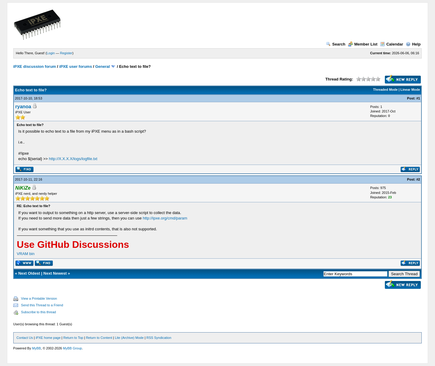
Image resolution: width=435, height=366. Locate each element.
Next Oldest (29, 273)
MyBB (36, 348)
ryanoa (23, 106)
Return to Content (99, 337)
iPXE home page (48, 337)
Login (51, 53)
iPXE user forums (75, 66)
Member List (363, 44)
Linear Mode (410, 89)
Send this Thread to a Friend (42, 305)
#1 (418, 98)
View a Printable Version (39, 298)
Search (335, 44)
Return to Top (73, 337)
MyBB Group (72, 348)
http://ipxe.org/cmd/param (165, 218)
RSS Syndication (159, 337)
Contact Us (25, 337)
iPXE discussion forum (34, 66)
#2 (418, 179)
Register (66, 53)
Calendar (391, 44)
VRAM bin (26, 253)
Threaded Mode (385, 89)
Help (413, 44)
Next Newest (55, 273)
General (102, 66)
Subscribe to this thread (38, 312)
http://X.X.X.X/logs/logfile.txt (73, 158)
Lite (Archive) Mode (129, 337)
